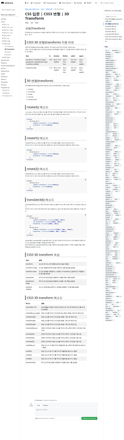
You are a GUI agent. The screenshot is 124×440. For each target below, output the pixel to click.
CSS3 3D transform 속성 (113, 37)
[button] (36, 3)
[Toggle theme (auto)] (96, 3)
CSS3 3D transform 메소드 (113, 40)
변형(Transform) (111, 17)
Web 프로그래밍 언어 (32, 9)
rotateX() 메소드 (110, 26)
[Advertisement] (63, 383)
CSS (42, 9)
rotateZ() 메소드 (110, 31)
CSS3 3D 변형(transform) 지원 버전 (113, 20)
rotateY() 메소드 (110, 29)
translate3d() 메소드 (112, 34)
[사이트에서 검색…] (111, 3)
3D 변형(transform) (111, 24)
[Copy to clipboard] (85, 118)
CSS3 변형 (49, 9)
